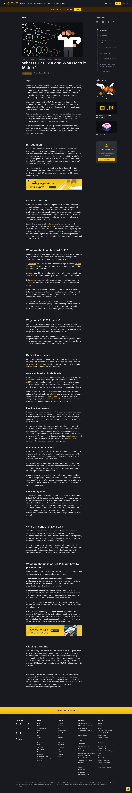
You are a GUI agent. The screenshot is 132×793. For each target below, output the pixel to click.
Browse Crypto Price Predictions (86, 753)
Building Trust (40, 742)
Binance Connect (82, 735)
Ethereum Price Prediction (85, 758)
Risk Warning (40, 749)
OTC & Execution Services (105, 730)
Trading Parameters (103, 760)
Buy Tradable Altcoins (83, 774)
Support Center (102, 748)
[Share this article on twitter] (97, 22)
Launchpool (61, 742)
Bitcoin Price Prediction (84, 755)
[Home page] (12, 3)
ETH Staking (61, 747)
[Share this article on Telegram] (108, 22)
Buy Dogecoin (81, 769)
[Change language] (124, 3)
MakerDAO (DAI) (54, 396)
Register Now (106, 159)
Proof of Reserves (103, 737)
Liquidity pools (50, 224)
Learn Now (77, 9)
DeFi (28, 85)
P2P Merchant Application (84, 723)
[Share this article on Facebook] (103, 22)
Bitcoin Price (81, 748)
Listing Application (82, 728)
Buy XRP (80, 767)
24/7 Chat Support (103, 746)
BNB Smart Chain (32, 364)
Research (60, 754)
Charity (59, 756)
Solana (43, 364)
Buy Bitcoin (81, 762)
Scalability (32, 264)
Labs (79, 733)
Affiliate (100, 723)
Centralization (33, 280)
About (38, 723)
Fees (99, 753)
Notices (39, 751)
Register (118, 3)
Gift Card (60, 740)
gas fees (77, 264)
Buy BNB (80, 765)
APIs (99, 755)
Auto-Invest (61, 744)
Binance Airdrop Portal (104, 762)
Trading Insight (102, 735)
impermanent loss (54, 231)
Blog (38, 744)
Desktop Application (42, 756)
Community (40, 747)
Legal (38, 735)
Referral (100, 725)
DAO (67, 282)
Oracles (31, 273)
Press (38, 733)
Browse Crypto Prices (83, 746)
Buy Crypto (60, 725)
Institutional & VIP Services (85, 730)
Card (59, 735)
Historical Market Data (104, 733)
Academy (60, 737)
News (38, 730)
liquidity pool (70, 436)
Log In (111, 3)
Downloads (40, 754)
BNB (99, 728)
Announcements (41, 728)
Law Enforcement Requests (105, 765)
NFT (59, 749)
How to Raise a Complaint (105, 767)
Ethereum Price (82, 750)
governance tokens (60, 545)
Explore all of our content (66, 710)
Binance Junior (61, 733)
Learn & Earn (81, 743)
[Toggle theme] (128, 3)
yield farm (30, 382)
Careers (39, 725)
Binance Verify (102, 758)
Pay (59, 728)
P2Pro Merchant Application (85, 725)
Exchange (60, 723)
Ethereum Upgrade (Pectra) (85, 760)
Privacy (39, 740)
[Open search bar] (105, 3)
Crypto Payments (62, 730)
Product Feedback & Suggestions (107, 750)
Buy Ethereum (81, 772)
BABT (59, 751)
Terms (38, 737)
